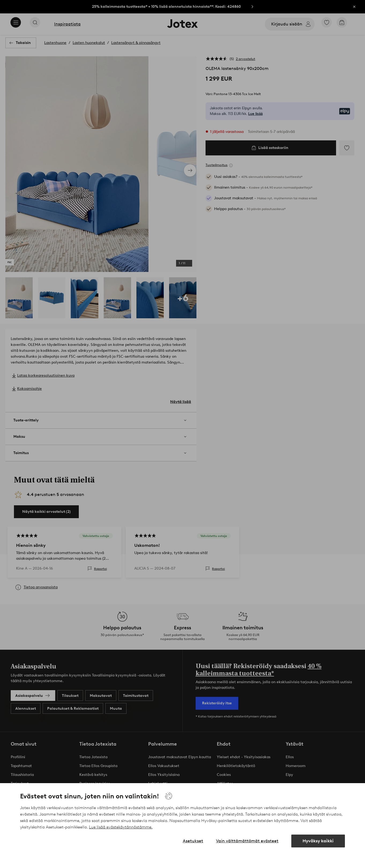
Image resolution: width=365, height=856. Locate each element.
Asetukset (193, 840)
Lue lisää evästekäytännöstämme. (120, 827)
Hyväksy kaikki (318, 840)
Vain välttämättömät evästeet (247, 840)
